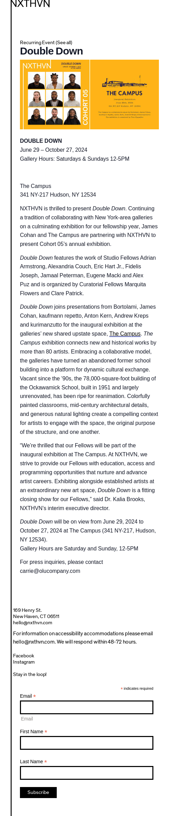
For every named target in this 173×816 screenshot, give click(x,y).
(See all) (64, 42)
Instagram (24, 662)
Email (28, 696)
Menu (164, 8)
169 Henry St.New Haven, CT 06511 (36, 613)
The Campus (125, 334)
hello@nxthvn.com (33, 622)
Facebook (23, 656)
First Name (33, 731)
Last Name (33, 761)
